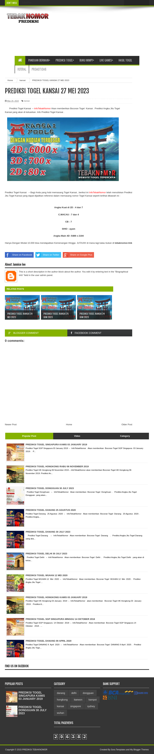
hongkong (62, 699)
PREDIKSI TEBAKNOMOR (34, 749)
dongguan (88, 693)
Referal (21, 69)
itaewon (78, 699)
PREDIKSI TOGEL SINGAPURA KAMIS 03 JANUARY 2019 (31, 695)
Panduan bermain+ (39, 60)
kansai (27, 101)
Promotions (39, 69)
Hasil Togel (125, 60)
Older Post (127, 424)
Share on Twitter (47, 255)
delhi (74, 693)
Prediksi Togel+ (65, 60)
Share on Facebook (18, 255)
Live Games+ (106, 60)
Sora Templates (118, 749)
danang (61, 693)
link (123, 243)
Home (69, 424)
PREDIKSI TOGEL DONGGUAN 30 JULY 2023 (32, 710)
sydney (91, 706)
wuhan (60, 712)
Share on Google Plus (77, 255)
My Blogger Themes (139, 749)
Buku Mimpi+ (87, 60)
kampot (93, 699)
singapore (75, 706)
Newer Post (11, 424)
